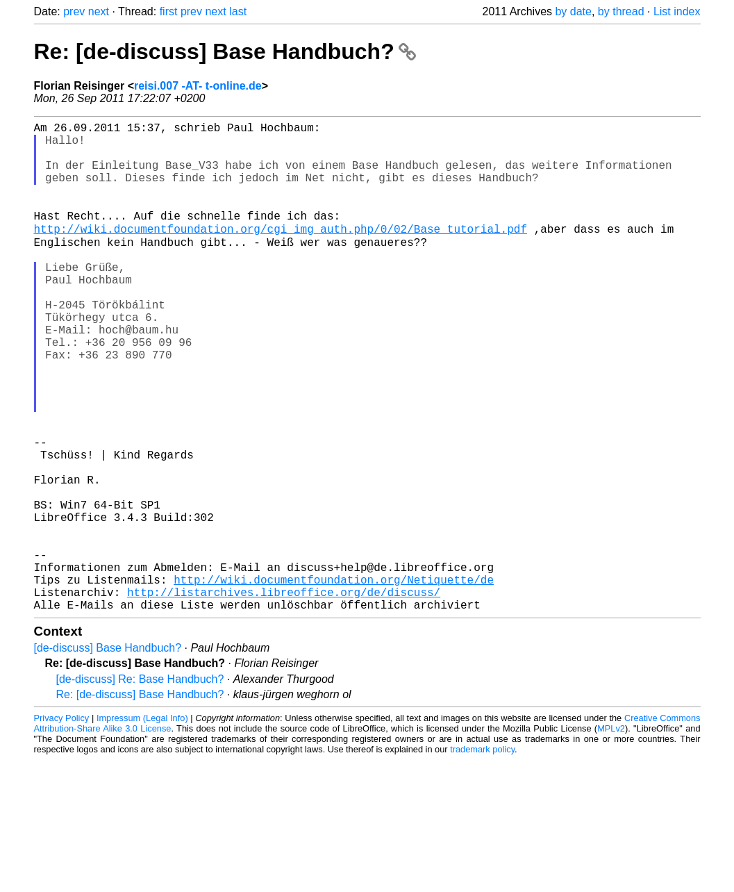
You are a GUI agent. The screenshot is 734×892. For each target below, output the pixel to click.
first (169, 11)
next (98, 11)
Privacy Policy (62, 824)
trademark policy (482, 855)
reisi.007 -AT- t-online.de (198, 86)
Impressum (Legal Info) (142, 824)
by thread (621, 11)
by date (573, 11)
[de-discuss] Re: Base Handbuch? (140, 785)
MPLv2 (611, 834)
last (238, 11)
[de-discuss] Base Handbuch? (108, 754)
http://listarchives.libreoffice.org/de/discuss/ (283, 695)
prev (74, 11)
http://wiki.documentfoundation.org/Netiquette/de (334, 680)
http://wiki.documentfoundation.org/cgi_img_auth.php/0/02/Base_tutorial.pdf (280, 252)
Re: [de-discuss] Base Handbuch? (225, 51)
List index (677, 11)
